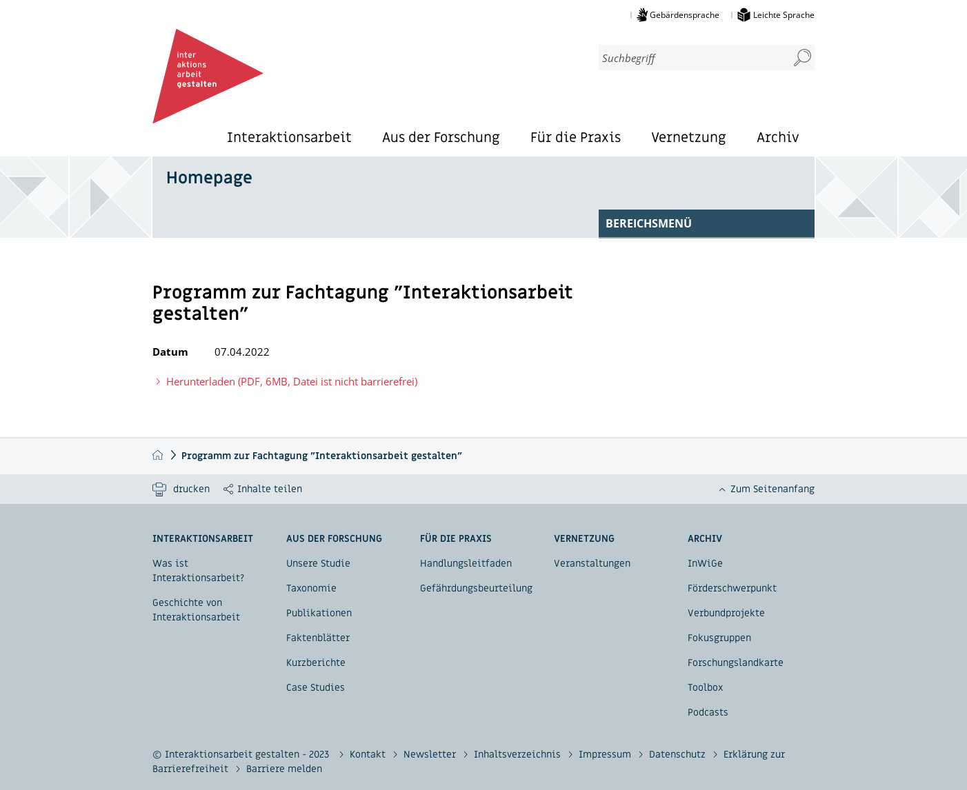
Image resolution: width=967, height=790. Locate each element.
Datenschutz (678, 754)
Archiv (778, 139)
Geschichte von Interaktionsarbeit (196, 610)
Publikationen (319, 613)
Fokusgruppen (719, 638)
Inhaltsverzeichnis (519, 754)
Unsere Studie (318, 563)
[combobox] (687, 57)
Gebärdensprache (684, 15)
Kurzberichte (316, 662)
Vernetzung (688, 139)
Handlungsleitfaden (466, 563)
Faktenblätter (318, 638)
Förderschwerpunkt (732, 588)
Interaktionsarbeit (289, 139)
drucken (191, 489)
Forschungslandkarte (736, 662)
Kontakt (369, 754)
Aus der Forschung (441, 139)
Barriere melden (284, 769)
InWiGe (705, 563)
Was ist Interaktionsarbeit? (198, 571)
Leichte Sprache (784, 15)
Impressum (606, 754)
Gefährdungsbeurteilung (476, 588)
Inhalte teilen (269, 489)
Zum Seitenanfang (772, 489)
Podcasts (708, 712)
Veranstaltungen (592, 563)
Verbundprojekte (726, 613)
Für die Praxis (575, 139)
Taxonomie (311, 588)
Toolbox (705, 687)
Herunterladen (284, 381)
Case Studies (315, 687)
